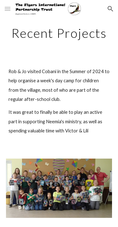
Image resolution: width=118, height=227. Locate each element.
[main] (59, 33)
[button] (7, 8)
